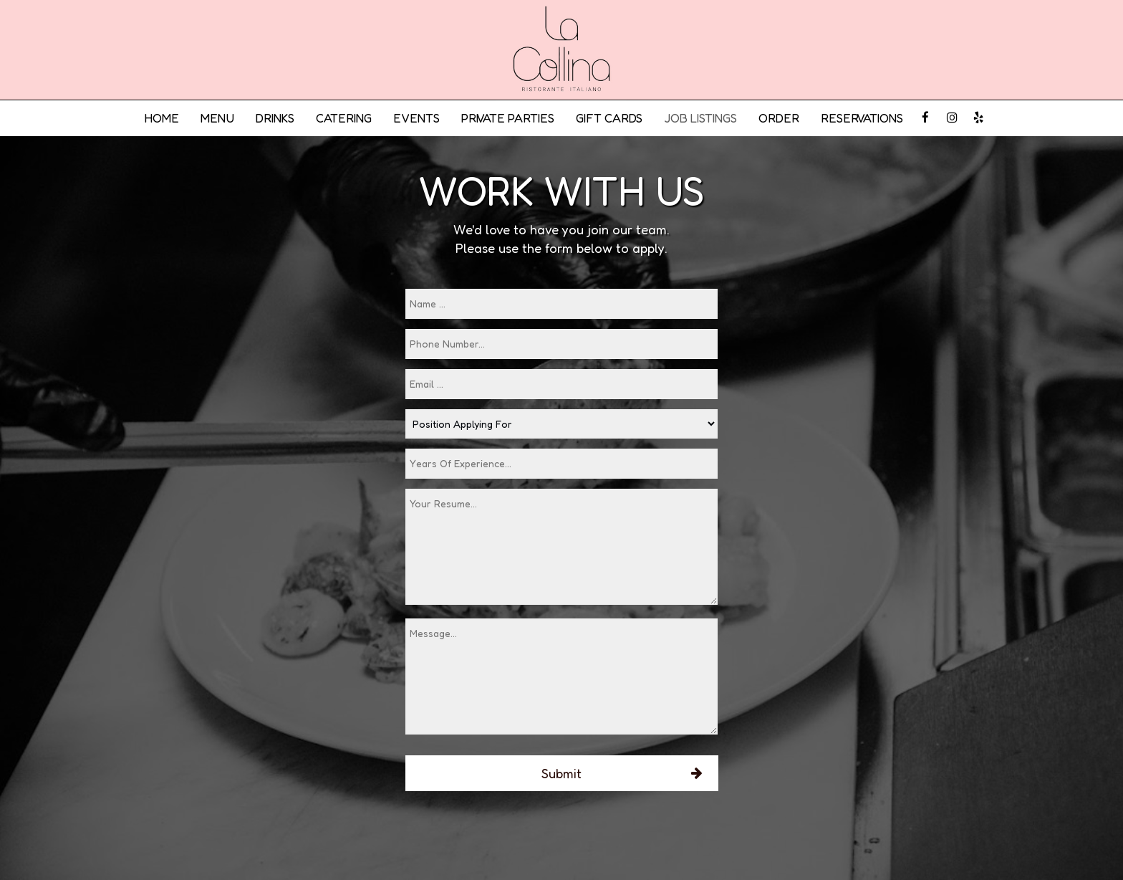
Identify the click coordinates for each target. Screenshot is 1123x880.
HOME (161, 118)
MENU (217, 118)
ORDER (778, 118)
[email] (561, 384)
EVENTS (416, 118)
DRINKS (275, 118)
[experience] (561, 464)
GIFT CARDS (609, 118)
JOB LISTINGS (700, 118)
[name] (561, 304)
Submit (561, 773)
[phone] (561, 344)
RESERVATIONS (862, 118)
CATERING (344, 118)
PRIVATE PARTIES (507, 118)
